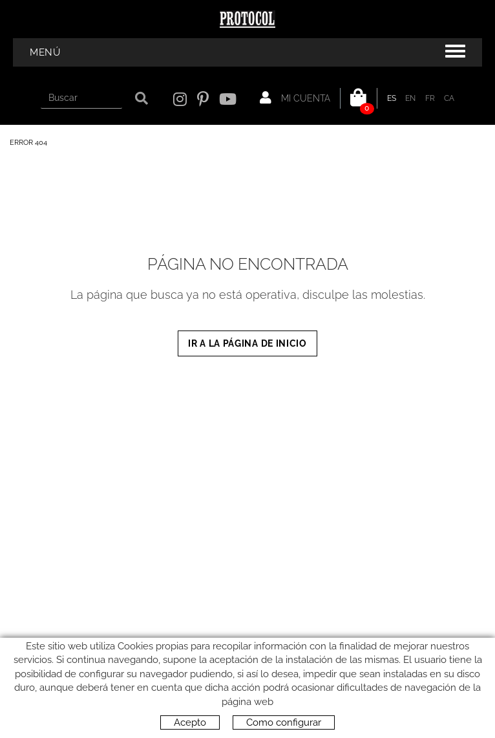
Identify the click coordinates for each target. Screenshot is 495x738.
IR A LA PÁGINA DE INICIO (247, 343)
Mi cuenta (295, 97)
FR (430, 98)
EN (410, 98)
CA (449, 98)
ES (392, 98)
